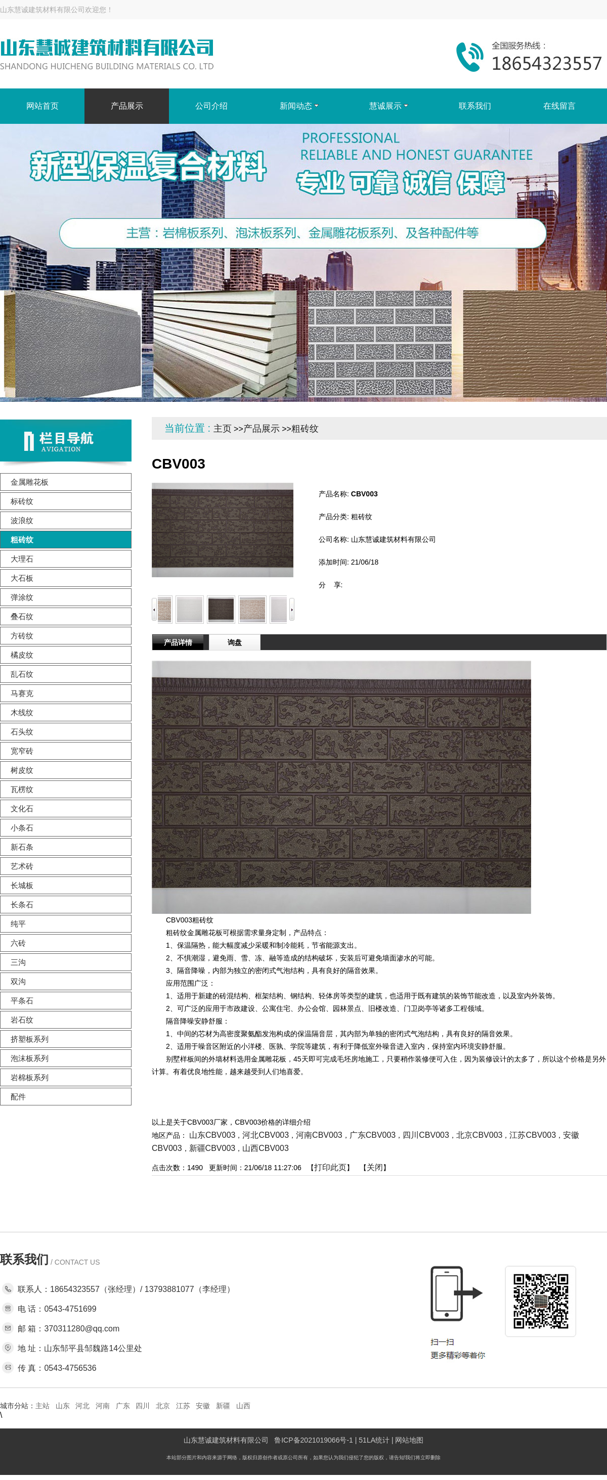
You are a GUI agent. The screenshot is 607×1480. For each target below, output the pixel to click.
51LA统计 (374, 1440)
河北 (82, 1406)
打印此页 (330, 1167)
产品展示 (261, 429)
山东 (63, 1406)
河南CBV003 (319, 1135)
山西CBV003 (265, 1148)
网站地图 (409, 1440)
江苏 (183, 1406)
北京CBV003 (479, 1135)
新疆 (223, 1406)
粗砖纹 (305, 429)
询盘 (235, 642)
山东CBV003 (212, 1135)
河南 (103, 1406)
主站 (42, 1406)
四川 (143, 1406)
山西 (243, 1406)
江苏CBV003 (532, 1135)
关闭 (375, 1167)
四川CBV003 (426, 1135)
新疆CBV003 (212, 1148)
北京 (163, 1406)
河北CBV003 (265, 1135)
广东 (123, 1406)
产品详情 (178, 642)
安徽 (203, 1406)
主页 (222, 429)
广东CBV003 (373, 1135)
